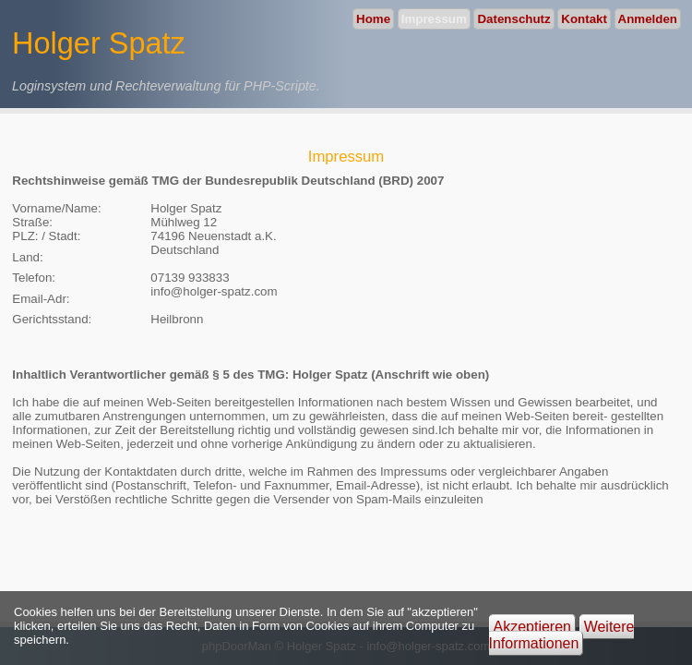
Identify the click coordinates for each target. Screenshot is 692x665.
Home (373, 19)
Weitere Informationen (562, 635)
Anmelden (647, 19)
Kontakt (584, 19)
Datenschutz (513, 19)
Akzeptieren (533, 627)
